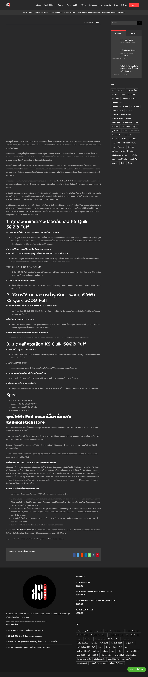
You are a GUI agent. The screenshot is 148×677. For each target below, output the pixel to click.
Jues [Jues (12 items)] (123, 94)
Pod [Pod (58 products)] (120, 647)
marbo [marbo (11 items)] (128, 118)
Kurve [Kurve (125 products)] (108, 647)
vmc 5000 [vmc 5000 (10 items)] (116, 143)
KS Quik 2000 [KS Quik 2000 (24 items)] (117, 118)
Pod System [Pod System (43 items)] (126, 126)
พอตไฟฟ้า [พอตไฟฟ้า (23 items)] (133, 159)
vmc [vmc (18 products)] (126, 651)
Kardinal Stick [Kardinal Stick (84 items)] (117, 102)
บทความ (22, 539)
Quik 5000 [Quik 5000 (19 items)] (116, 130)
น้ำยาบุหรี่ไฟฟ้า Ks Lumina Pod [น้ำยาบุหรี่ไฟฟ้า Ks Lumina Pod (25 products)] (125, 655)
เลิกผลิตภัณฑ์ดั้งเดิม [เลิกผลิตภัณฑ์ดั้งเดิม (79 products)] (116, 663)
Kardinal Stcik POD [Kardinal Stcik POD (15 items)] (129, 98)
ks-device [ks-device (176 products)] (135, 635)
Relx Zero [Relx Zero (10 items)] (115, 139)
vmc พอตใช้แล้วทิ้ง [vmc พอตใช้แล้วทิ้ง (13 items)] (118, 147)
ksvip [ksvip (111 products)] (100, 647)
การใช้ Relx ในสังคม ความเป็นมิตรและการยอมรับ (26, 630)
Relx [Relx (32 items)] (125, 130)
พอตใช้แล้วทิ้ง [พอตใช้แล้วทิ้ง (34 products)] (126, 659)
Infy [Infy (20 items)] (113, 90)
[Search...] (124, 23)
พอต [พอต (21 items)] (113, 159)
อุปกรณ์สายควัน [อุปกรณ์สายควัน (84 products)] (82, 663)
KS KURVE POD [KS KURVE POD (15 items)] (117, 110)
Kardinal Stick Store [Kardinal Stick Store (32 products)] (98, 635)
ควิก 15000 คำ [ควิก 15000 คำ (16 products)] (107, 655)
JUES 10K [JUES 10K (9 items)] (131, 94)
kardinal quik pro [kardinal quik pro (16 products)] (133, 631)
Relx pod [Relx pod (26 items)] (127, 135)
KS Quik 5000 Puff (65, 343)
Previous (89, 22)
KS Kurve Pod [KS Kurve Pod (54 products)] (113, 639)
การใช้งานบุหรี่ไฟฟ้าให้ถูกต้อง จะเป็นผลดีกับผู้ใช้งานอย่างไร (29, 647)
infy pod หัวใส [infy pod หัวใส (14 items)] (132, 90)
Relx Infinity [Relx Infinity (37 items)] (116, 135)
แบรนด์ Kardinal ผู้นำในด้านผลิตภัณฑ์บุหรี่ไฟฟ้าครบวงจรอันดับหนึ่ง (32, 641)
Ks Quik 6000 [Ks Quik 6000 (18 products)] (116, 643)
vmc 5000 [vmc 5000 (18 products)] (81, 655)
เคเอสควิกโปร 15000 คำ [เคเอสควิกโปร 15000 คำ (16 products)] (99, 663)
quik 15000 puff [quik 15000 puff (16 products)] (83, 651)
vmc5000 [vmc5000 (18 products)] (135, 651)
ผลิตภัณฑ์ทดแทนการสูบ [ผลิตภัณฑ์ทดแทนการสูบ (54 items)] (119, 155)
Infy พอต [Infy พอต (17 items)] (115, 94)
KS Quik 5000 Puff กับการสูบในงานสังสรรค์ (25, 636)
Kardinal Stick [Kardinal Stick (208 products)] (82, 635)
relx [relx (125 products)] (112, 651)
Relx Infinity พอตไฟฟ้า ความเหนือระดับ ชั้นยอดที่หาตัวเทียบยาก (129, 69)
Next (98, 22)
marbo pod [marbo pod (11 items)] (116, 122)
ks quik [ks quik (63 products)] (94, 643)
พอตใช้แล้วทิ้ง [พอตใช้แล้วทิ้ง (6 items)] (122, 159)
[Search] (139, 23)
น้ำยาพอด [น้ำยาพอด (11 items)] (131, 147)
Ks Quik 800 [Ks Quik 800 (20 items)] (126, 114)
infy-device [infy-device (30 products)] (87, 631)
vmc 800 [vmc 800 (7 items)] (132, 139)
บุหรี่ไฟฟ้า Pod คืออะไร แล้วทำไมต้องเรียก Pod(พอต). (128, 53)
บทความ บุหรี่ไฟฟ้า (46, 539)
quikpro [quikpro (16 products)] (105, 651)
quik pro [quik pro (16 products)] (96, 651)
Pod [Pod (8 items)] (136, 122)
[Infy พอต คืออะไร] (116, 40)
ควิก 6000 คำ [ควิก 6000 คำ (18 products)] (93, 655)
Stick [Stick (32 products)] (120, 651)
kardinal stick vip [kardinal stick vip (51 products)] (116, 635)
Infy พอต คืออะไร (127, 40)
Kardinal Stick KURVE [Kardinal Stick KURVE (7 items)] (120, 106)
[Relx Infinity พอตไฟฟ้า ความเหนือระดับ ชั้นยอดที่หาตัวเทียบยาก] (116, 66)
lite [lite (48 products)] (114, 647)
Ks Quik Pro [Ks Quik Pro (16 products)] (130, 643)
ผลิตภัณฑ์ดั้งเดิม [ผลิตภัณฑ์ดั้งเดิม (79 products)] (99, 659)
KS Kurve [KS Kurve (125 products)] (88, 639)
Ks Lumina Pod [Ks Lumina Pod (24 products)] (82, 643)
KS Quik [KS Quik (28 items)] (115, 114)
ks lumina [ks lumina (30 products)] (125, 639)
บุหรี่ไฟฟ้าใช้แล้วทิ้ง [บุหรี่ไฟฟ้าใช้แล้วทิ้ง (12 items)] (127, 151)
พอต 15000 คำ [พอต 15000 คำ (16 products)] (113, 659)
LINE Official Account (25, 529)
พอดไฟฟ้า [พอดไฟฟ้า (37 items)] (133, 155)
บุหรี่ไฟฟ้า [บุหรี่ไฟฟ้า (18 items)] (115, 151)
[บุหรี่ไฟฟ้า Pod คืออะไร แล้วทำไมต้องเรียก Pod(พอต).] (116, 50)
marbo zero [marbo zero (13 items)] (127, 122)
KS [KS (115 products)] (127, 635)
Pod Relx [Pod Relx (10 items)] (115, 126)
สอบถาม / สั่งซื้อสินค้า (137, 669)
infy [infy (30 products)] (78, 631)
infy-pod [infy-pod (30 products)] (98, 631)
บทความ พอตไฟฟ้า (58, 539)
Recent (134, 33)
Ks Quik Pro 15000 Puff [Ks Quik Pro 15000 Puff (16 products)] (86, 647)
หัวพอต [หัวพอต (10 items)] (130, 163)
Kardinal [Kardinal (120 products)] (108, 631)
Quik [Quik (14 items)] (135, 126)
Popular (118, 33)
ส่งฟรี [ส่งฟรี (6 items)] (122, 163)
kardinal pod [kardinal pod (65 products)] (118, 631)
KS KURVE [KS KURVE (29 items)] (135, 106)
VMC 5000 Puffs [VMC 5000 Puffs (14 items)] (129, 143)
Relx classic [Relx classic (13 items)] (134, 130)
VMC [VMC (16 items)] (124, 139)
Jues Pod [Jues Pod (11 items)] (115, 98)
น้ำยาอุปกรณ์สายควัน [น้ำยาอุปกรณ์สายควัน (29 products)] (84, 659)
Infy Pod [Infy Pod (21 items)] (121, 90)
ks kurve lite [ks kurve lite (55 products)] (100, 639)
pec (13, 394)
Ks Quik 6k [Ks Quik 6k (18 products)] (104, 643)
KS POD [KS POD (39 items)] (129, 110)
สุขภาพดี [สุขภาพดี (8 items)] (114, 163)
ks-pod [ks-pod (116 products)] (79, 639)
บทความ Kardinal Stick (33, 539)
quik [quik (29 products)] (126, 647)
